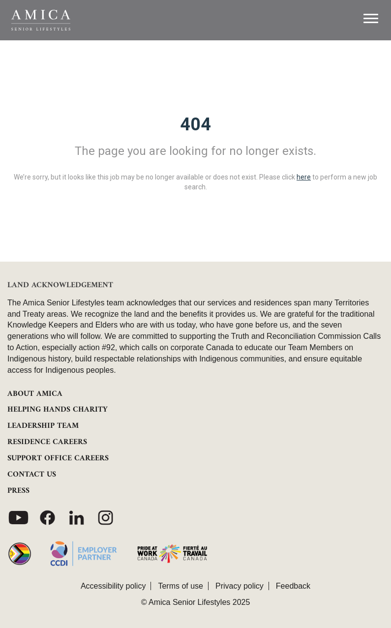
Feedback (293, 586)
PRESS (18, 491)
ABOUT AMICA (34, 394)
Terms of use (180, 586)
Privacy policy (239, 586)
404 (195, 124)
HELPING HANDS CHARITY (57, 410)
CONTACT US (31, 474)
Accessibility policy (113, 586)
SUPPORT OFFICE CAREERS (58, 458)
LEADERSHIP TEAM (43, 426)
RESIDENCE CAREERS (47, 442)
